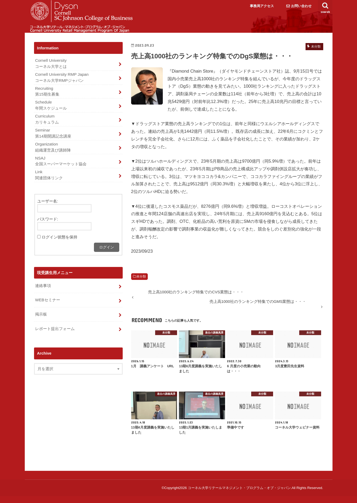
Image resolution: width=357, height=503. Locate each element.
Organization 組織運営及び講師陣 (53, 152)
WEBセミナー (47, 303)
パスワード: (47, 222)
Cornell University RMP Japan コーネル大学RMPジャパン (61, 84)
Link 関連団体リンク (49, 179)
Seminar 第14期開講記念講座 (53, 138)
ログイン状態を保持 (59, 240)
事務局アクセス (262, 6)
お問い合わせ (301, 6)
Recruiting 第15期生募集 (47, 97)
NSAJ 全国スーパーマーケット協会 (61, 165)
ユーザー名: (47, 205)
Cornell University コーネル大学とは (51, 70)
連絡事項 (43, 289)
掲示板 (41, 317)
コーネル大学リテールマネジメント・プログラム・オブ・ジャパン (239, 495)
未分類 (141, 283)
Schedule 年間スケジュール (51, 111)
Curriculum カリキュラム (47, 124)
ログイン (106, 250)
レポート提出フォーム (55, 331)
